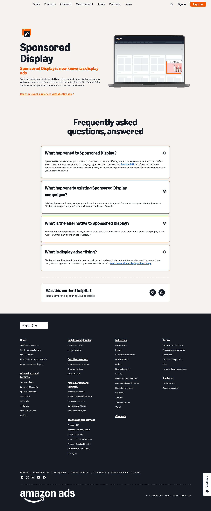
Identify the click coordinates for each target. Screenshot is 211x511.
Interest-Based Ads (80, 472)
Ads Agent (72, 453)
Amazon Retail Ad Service (79, 444)
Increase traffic (26, 354)
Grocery (118, 373)
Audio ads (24, 406)
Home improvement (124, 388)
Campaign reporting (76, 401)
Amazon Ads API (75, 434)
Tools (101, 4)
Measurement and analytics (78, 384)
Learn (128, 4)
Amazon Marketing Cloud (79, 429)
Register (198, 4)
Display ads (25, 396)
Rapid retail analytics (77, 410)
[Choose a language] (34, 325)
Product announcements (174, 350)
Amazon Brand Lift (76, 391)
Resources (167, 354)
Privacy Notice (60, 472)
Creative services (75, 369)
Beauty (118, 350)
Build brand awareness (30, 345)
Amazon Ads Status (120, 472)
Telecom (119, 397)
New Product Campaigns (78, 448)
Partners (114, 4)
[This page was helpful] (161, 293)
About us (24, 472)
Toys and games (122, 402)
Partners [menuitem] (168, 378)
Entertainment (121, 359)
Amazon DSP (127, 164)
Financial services (122, 369)
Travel (118, 407)
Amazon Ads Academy (173, 345)
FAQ (165, 364)
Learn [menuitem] (166, 340)
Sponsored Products (29, 387)
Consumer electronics (125, 354)
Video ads (24, 401)
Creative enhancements (78, 364)
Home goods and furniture (127, 383)
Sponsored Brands (28, 391)
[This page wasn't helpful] (152, 293)
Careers (137, 472)
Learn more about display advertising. (130, 263)
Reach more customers (30, 350)
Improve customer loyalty (31, 364)
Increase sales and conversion (33, 359)
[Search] (172, 4)
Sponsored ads (26, 382)
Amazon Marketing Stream (80, 396)
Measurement (84, 4)
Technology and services (81, 420)
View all (23, 415)
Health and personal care (126, 378)
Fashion (118, 364)
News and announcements (175, 369)
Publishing (119, 392)
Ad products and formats (29, 375)
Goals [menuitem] (23, 340)
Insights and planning (79, 340)
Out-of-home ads (28, 410)
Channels (65, 4)
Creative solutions (78, 359)
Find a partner (169, 383)
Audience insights (75, 345)
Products (50, 4)
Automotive (120, 345)
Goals (36, 4)
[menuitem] (34, 396)
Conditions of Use (41, 472)
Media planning (74, 350)
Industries (121, 340)
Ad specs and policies (172, 359)
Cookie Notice (100, 472)
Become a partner (171, 388)
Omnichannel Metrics (77, 406)
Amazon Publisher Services (80, 439)
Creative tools (74, 373)
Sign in (182, 4)
